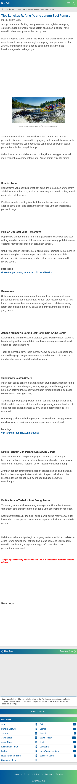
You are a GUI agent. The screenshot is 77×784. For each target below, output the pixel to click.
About (16, 774)
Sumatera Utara (8, 760)
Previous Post (66, 651)
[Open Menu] (68, 3)
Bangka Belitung (8, 729)
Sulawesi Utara (47, 755)
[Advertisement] (38, 72)
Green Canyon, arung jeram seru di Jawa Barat (25, 272)
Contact (27, 774)
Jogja (42, 742)
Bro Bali (5, 3)
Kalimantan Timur (9, 746)
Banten (43, 729)
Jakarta (4, 733)
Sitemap (48, 774)
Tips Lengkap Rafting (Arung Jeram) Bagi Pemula (35, 15)
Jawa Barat (6, 737)
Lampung (44, 746)
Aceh (3, 724)
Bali (41, 724)
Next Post (8, 651)
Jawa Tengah (46, 737)
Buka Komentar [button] (38, 711)
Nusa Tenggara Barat (49, 751)
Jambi (43, 733)
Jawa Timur (6, 742)
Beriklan (59, 774)
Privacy (37, 774)
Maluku (4, 751)
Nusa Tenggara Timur (11, 755)
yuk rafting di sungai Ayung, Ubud (19, 432)
